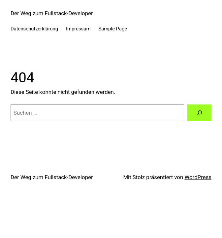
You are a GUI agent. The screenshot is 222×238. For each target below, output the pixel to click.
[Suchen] (199, 112)
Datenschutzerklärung (34, 29)
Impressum (78, 29)
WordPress (197, 177)
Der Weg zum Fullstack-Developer (52, 13)
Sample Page (112, 29)
